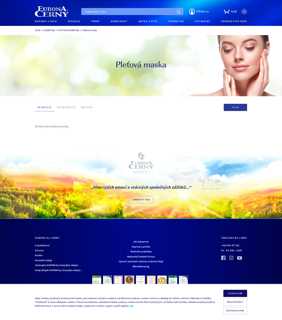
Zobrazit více (141, 199)
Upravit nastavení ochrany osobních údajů (141, 261)
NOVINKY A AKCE (46, 21)
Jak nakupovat (141, 241)
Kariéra (39, 255)
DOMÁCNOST (119, 21)
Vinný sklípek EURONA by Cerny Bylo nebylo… (59, 270)
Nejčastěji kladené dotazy (141, 256)
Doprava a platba (141, 246)
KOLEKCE (74, 21)
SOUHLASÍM (235, 293)
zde (131, 305)
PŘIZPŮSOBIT (235, 302)
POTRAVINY (202, 21)
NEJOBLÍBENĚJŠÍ (66, 107)
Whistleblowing (141, 266)
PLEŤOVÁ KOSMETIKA (68, 30)
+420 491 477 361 (230, 245)
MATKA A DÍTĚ (148, 21)
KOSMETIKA (176, 21)
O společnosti (42, 245)
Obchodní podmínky (141, 251)
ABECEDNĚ (87, 107)
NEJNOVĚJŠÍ (44, 107)
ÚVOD (38, 30)
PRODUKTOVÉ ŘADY (234, 21)
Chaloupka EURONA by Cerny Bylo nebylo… (57, 265)
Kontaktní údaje (43, 260)
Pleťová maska (89, 30)
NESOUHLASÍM (235, 310)
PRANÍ (95, 21)
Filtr (235, 107)
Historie (39, 250)
